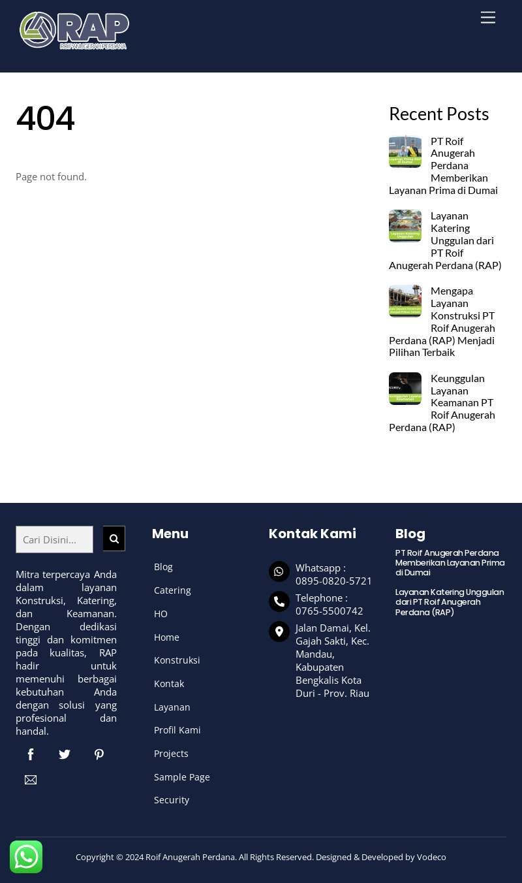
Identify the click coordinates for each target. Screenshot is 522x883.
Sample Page (182, 777)
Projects (171, 753)
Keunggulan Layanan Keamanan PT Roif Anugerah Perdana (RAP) (442, 402)
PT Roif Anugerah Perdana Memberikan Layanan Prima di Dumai (443, 165)
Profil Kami (177, 730)
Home (166, 637)
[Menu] (488, 18)
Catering (172, 590)
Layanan (172, 707)
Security (171, 800)
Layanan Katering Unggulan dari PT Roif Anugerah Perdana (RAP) (445, 240)
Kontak (169, 683)
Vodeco (431, 857)
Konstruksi (177, 660)
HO (161, 613)
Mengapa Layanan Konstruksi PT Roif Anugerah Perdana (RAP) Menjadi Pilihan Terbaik (442, 321)
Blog (163, 566)
